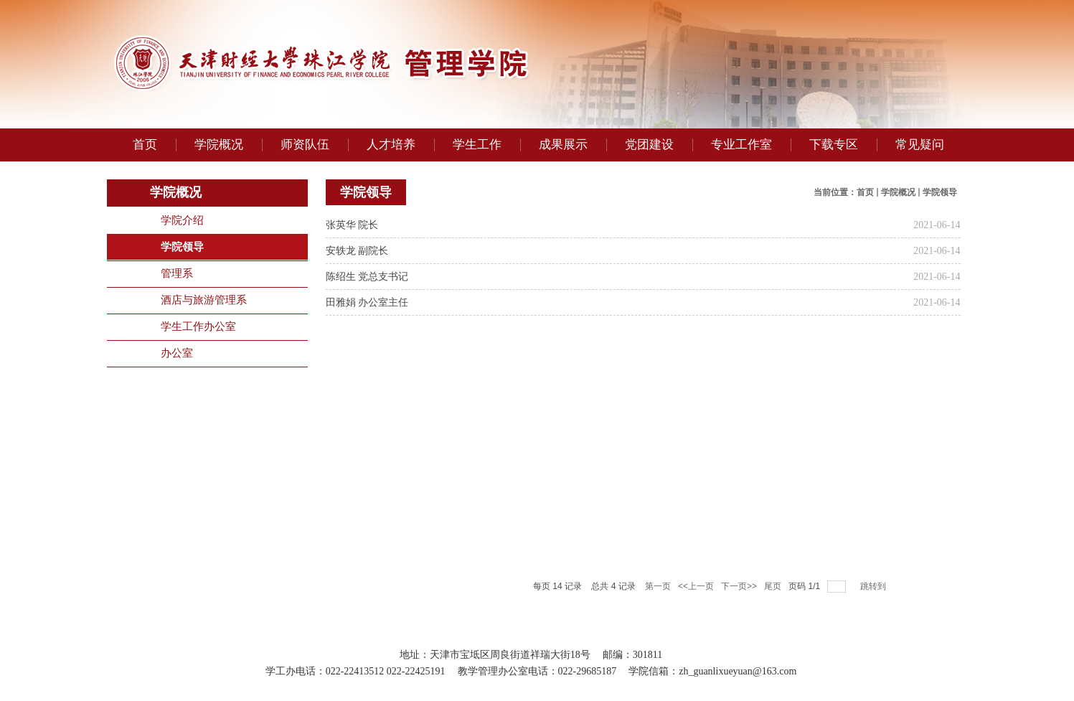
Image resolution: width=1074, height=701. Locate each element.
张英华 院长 (352, 225)
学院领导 (182, 247)
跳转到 (874, 586)
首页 (865, 192)
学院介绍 (182, 220)
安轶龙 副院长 (357, 250)
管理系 (177, 273)
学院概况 (898, 192)
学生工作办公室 (198, 326)
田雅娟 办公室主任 (367, 302)
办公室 (177, 353)
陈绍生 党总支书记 (367, 276)
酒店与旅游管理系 (204, 300)
